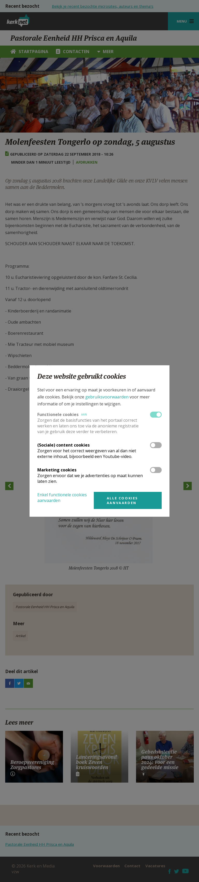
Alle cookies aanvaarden (122, 500)
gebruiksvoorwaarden (107, 397)
